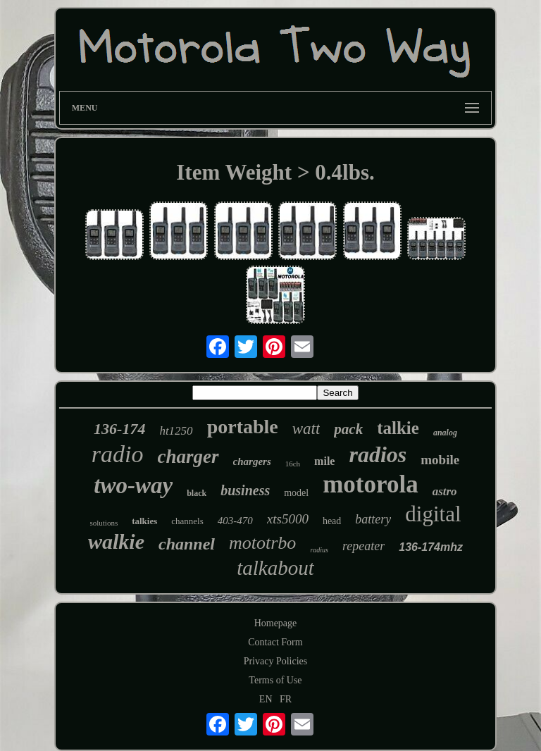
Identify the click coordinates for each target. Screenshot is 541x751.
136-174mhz (431, 547)
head (332, 521)
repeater (363, 546)
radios (377, 454)
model (296, 493)
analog (445, 432)
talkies (144, 521)
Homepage (275, 623)
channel (186, 544)
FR (286, 699)
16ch (292, 463)
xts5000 (288, 518)
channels (187, 521)
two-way (133, 485)
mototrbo (262, 543)
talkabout (275, 568)
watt (306, 428)
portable (242, 426)
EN (266, 699)
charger (188, 456)
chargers (252, 461)
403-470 (235, 520)
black (196, 493)
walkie (116, 541)
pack (348, 429)
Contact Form (275, 642)
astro (445, 491)
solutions (103, 523)
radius (319, 550)
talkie (398, 427)
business (245, 490)
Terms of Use (275, 680)
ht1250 (175, 430)
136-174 (119, 428)
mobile (440, 459)
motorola (370, 484)
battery (373, 519)
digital (433, 514)
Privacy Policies (276, 661)
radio (118, 454)
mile (324, 461)
